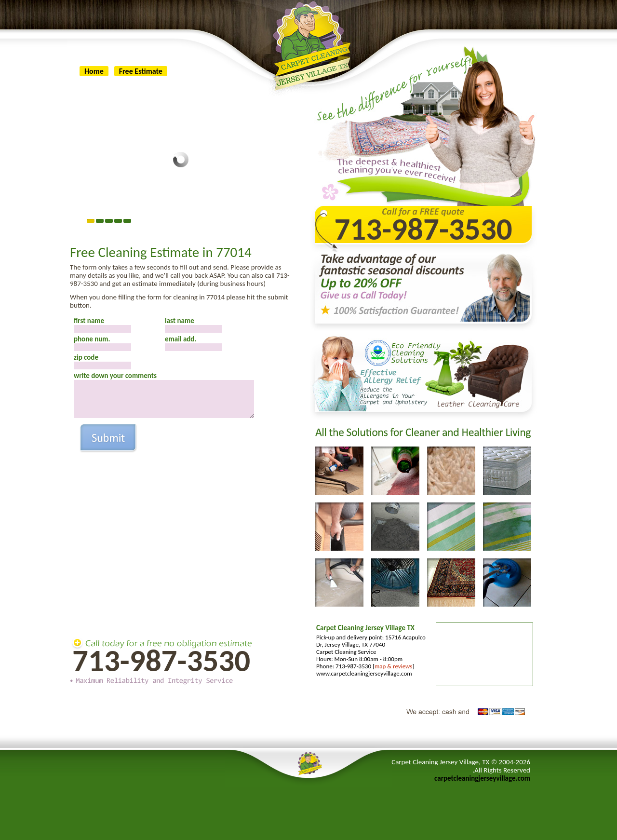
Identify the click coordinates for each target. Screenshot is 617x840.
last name (179, 320)
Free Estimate (140, 71)
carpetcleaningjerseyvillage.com (482, 778)
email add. (180, 339)
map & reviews (393, 666)
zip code (86, 357)
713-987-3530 (161, 660)
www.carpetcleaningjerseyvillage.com (364, 673)
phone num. (92, 339)
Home (94, 71)
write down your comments (115, 375)
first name (89, 320)
